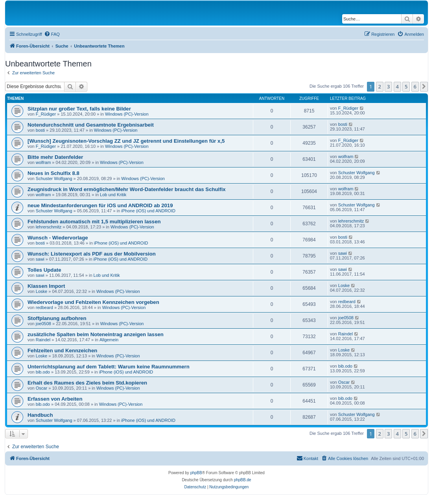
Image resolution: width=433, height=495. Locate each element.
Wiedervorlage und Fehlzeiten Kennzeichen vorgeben (93, 302)
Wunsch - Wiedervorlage (58, 238)
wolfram (43, 162)
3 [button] (388, 86)
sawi (40, 259)
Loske (41, 291)
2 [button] (379, 86)
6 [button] (415, 86)
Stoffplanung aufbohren (57, 318)
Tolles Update (44, 270)
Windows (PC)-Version (127, 114)
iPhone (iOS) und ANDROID (148, 210)
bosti (40, 130)
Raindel (43, 339)
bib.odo (43, 372)
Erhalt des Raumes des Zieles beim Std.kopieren (87, 383)
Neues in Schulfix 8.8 (53, 173)
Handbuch (40, 415)
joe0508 (43, 323)
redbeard (44, 307)
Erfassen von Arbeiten (55, 399)
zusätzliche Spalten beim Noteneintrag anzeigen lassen (96, 334)
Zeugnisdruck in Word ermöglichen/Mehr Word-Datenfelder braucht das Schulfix (127, 189)
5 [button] (406, 86)
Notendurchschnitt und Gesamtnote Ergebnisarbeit (91, 125)
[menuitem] (52, 34)
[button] (424, 86)
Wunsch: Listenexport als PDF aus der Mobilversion (92, 254)
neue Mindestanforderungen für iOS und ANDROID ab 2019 (100, 205)
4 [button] (397, 86)
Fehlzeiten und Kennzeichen (62, 350)
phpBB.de (242, 480)
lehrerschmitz (48, 226)
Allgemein (108, 339)
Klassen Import (46, 286)
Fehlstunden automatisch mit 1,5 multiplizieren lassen (94, 221)
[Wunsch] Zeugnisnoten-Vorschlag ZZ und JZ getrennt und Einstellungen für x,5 (126, 141)
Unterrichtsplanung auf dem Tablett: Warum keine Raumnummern (109, 367)
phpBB (196, 473)
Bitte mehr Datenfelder (55, 157)
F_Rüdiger (46, 114)
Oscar (41, 388)
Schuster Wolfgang (54, 178)
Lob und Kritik (113, 194)
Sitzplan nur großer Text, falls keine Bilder (79, 109)
